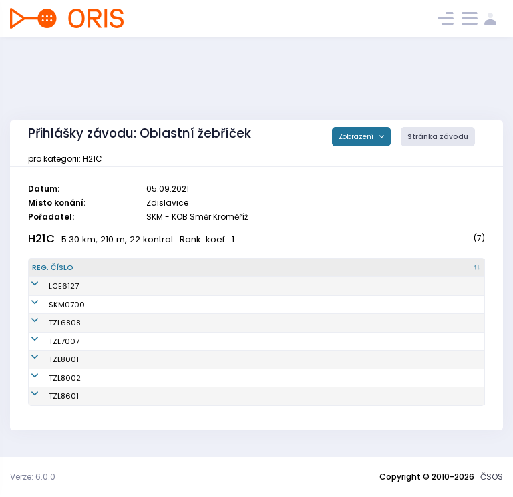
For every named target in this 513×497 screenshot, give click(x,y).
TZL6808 (48, 322)
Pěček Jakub (129, 304)
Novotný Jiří (128, 359)
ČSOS (491, 476)
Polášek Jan (128, 396)
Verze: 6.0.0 (32, 476)
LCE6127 (47, 286)
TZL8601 (47, 396)
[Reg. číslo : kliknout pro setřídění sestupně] (66, 268)
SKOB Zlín (255, 322)
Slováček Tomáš (137, 378)
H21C (41, 238)
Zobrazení (357, 137)
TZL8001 (47, 359)
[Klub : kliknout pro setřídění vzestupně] (299, 268)
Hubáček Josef (134, 286)
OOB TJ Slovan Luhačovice (286, 286)
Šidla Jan (123, 322)
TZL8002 (48, 378)
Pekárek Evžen (132, 341)
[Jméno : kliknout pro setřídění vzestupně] (168, 268)
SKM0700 (50, 304)
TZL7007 (47, 341)
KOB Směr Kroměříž (272, 304)
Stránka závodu (437, 137)
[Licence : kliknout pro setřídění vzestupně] (394, 268)
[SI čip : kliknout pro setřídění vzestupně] (455, 268)
